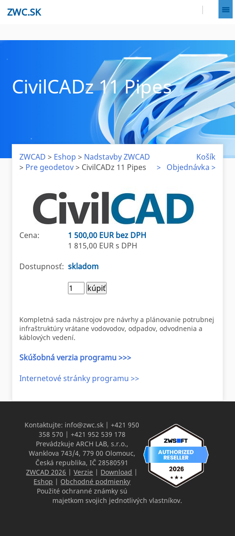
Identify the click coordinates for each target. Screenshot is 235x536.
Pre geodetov (49, 167)
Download (116, 472)
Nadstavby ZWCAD (117, 157)
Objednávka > (191, 167)
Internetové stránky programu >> (79, 378)
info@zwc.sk (84, 424)
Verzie (83, 472)
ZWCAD (32, 157)
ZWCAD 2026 (46, 472)
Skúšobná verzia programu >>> (75, 357)
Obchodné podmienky (95, 481)
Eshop (65, 157)
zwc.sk (24, 12)
